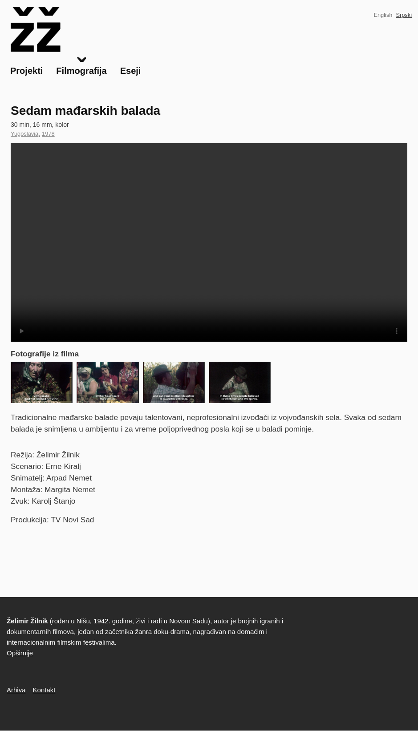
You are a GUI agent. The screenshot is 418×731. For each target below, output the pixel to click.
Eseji (130, 71)
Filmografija (81, 71)
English (382, 15)
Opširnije (20, 653)
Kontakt (44, 690)
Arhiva (16, 690)
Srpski (404, 15)
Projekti (26, 71)
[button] (42, 382)
